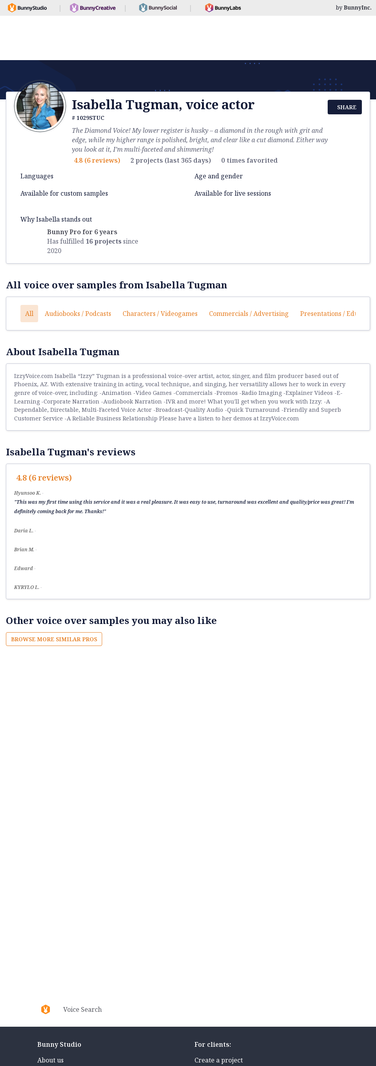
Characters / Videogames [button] (160, 313)
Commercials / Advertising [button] (249, 313)
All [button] (29, 313)
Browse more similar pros (54, 639)
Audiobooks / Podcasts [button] (78, 313)
